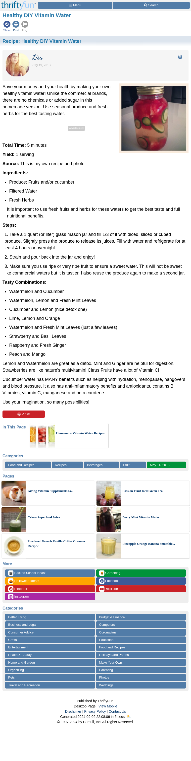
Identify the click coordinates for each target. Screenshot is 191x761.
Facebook (109, 581)
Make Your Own (110, 662)
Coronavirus (108, 632)
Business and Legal (22, 624)
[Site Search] (151, 5)
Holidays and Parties (114, 655)
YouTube (108, 589)
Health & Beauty (20, 655)
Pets (11, 677)
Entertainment (18, 647)
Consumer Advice (21, 632)
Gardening (109, 573)
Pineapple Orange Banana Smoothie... (149, 544)
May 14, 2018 (160, 465)
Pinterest (17, 589)
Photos (104, 677)
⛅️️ (129, 717)
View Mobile (107, 706)
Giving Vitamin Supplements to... (50, 491)
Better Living (17, 617)
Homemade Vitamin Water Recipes (80, 433)
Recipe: (41, 41)
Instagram (18, 596)
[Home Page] (18, 3)
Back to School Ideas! (27, 573)
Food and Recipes (21, 465)
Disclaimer (73, 711)
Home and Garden (21, 662)
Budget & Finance (112, 617)
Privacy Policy (95, 711)
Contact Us (117, 711)
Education (106, 640)
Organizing (16, 670)
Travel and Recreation (24, 685)
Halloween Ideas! (23, 581)
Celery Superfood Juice (44, 517)
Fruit (126, 465)
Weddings (106, 685)
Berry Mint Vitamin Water (141, 517)
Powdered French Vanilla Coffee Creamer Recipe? (56, 543)
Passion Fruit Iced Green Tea (143, 491)
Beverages (94, 465)
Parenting (106, 670)
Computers (107, 624)
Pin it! (23, 414)
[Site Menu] (75, 5)
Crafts (12, 640)
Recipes (61, 465)
